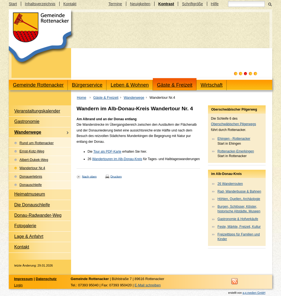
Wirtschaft (212, 85)
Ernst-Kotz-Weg (31, 151)
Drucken (116, 176)
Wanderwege (134, 97)
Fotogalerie (25, 225)
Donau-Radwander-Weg (37, 215)
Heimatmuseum (29, 194)
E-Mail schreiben (147, 285)
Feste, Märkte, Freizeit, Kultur (239, 227)
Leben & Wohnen (130, 85)
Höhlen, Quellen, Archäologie (239, 199)
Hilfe (215, 4)
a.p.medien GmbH (254, 292)
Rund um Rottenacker (36, 143)
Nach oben (89, 176)
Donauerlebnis (30, 176)
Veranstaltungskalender (37, 111)
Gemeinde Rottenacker (38, 85)
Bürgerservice (87, 85)
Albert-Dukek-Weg (33, 160)
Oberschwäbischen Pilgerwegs (233, 124)
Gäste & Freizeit (174, 85)
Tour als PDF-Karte (107, 152)
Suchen (270, 3)
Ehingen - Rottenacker (234, 139)
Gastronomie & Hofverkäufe (238, 219)
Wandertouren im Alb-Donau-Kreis (117, 159)
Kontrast (166, 4)
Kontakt (69, 4)
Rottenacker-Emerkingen (236, 151)
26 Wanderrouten (230, 184)
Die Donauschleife (32, 204)
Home (81, 97)
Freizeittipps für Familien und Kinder (239, 236)
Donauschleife (30, 185)
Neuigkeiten (140, 4)
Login (18, 285)
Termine (115, 4)
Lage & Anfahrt (28, 236)
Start (13, 4)
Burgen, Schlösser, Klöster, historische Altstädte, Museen (239, 209)
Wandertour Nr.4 (32, 168)
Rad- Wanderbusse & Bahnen (239, 191)
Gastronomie (27, 121)
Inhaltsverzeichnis (40, 4)
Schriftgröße (192, 4)
